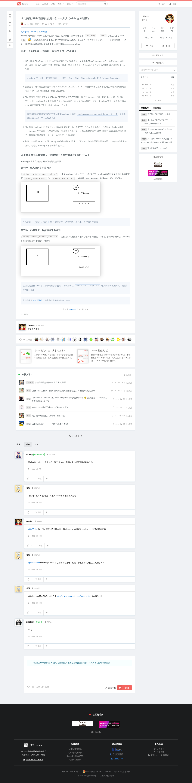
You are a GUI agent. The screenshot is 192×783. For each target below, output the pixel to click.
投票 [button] (37, 444)
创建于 (62, 24)
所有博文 (157, 55)
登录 (161, 3)
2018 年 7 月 (158, 84)
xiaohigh (30, 622)
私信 (166, 45)
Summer (72, 309)
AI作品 (45, 4)
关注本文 (112, 688)
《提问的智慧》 (75, 759)
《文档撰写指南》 (75, 752)
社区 (37, 4)
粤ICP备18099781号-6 (70, 772)
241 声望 (50, 454)
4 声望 (47, 621)
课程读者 (39, 622)
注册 (173, 3)
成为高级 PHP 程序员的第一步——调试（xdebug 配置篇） (156, 122)
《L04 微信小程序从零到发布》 (50, 350)
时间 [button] (28, 444)
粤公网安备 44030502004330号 (97, 772)
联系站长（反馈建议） (159, 755)
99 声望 (40, 325)
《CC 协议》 (37, 300)
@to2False (33, 529)
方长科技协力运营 (107, 776)
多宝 (28, 488)
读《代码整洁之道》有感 (154, 148)
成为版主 (158, 749)
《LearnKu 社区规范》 (75, 756)
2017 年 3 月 (158, 88)
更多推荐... (128, 375)
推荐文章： (25, 374)
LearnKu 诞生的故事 (34, 759)
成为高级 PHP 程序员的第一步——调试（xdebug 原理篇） (156, 131)
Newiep (31, 325)
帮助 (47, 687)
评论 (39, 469)
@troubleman (34, 563)
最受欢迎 (157, 108)
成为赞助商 (158, 179)
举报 (38, 479)
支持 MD (40, 687)
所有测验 (158, 752)
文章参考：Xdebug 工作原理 (34, 31)
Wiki (53, 4)
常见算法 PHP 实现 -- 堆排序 (155, 114)
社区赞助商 (96, 714)
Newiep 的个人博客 (30, 24)
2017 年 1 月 (158, 96)
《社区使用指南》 (75, 749)
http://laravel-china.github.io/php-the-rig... (74, 596)
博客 (28, 391)
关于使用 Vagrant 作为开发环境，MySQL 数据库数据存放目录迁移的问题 (157, 140)
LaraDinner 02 (39, 454)
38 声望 (36, 487)
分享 (28, 407)
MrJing (29, 454)
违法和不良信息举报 (122, 772)
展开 (158, 100)
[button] (174, 69)
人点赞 (25, 339)
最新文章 (145, 108)
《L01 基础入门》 (100, 350)
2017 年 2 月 (158, 92)
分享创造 (29, 382)
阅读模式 (157, 63)
